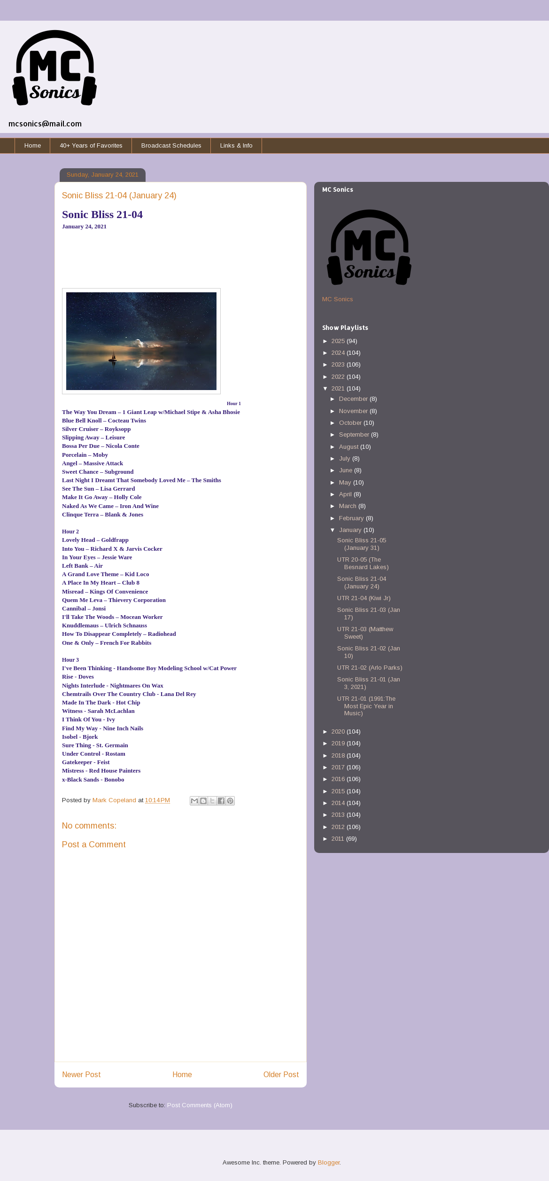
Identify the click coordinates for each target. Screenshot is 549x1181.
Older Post (281, 1075)
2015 (339, 791)
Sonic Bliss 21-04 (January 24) (361, 582)
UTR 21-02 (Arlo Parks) (369, 667)
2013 (339, 814)
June (346, 470)
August (349, 446)
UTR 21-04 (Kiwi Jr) (364, 598)
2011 (339, 838)
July (345, 458)
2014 (339, 802)
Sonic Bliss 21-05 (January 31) (361, 544)
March (348, 505)
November (354, 411)
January (351, 529)
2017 (339, 767)
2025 (339, 340)
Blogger (329, 1162)
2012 (339, 826)
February (352, 518)
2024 (339, 352)
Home (32, 145)
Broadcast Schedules (171, 145)
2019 (339, 743)
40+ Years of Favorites (91, 145)
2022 (339, 376)
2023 (339, 364)
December (354, 398)
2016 (339, 778)
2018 (339, 755)
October (351, 422)
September (355, 434)
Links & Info (236, 145)
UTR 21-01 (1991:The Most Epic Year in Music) (366, 706)
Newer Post (81, 1075)
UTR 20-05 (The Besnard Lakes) (363, 563)
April (346, 494)
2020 (339, 731)
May (346, 482)
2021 (339, 388)
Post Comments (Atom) (199, 1105)
